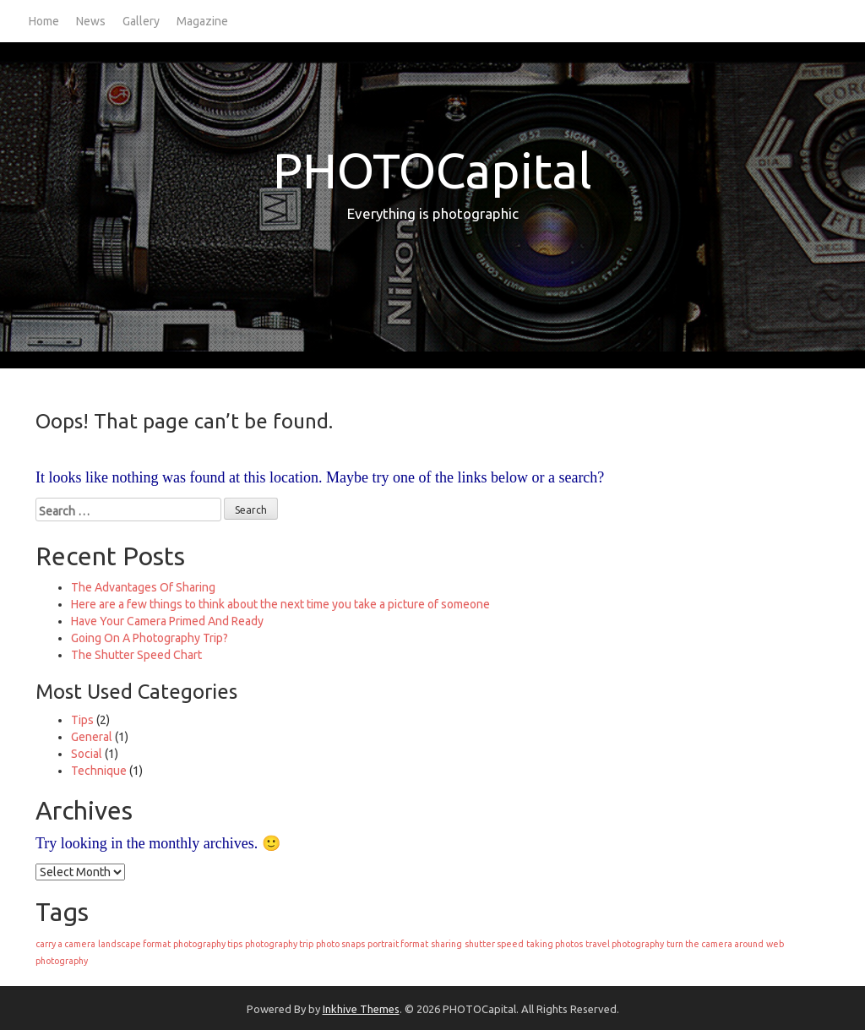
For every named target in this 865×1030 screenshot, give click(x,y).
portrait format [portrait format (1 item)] (397, 944)
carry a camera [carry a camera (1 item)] (65, 944)
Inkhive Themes (361, 1009)
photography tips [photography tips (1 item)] (207, 944)
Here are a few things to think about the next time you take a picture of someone (280, 604)
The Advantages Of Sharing (143, 587)
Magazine (202, 21)
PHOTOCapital (432, 170)
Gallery (141, 21)
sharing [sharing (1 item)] (446, 944)
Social (86, 753)
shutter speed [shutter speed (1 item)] (494, 944)
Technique (99, 770)
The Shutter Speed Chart (136, 655)
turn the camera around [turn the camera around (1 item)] (715, 944)
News (91, 21)
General (91, 737)
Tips (82, 720)
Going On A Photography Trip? (149, 638)
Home (44, 21)
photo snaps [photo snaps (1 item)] (340, 944)
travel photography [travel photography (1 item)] (624, 944)
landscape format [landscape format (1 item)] (134, 944)
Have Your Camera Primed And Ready (167, 621)
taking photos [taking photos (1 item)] (554, 944)
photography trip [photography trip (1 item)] (279, 944)
